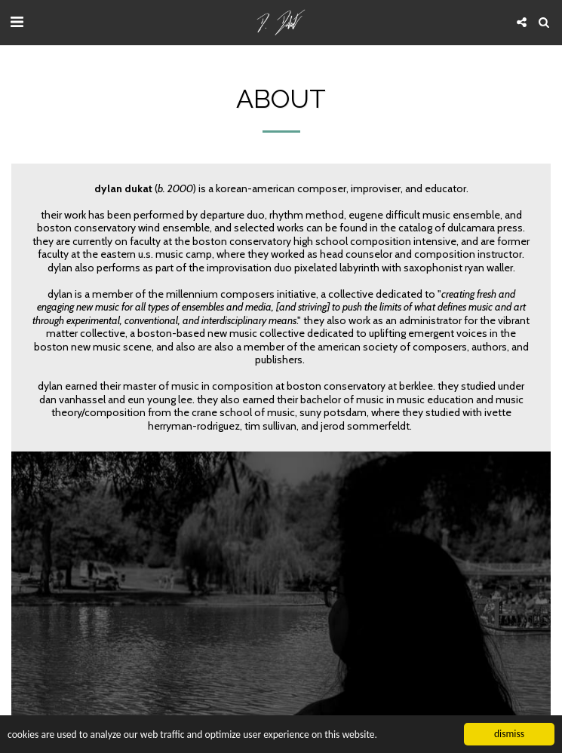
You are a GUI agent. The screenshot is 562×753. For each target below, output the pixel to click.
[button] (16, 22)
